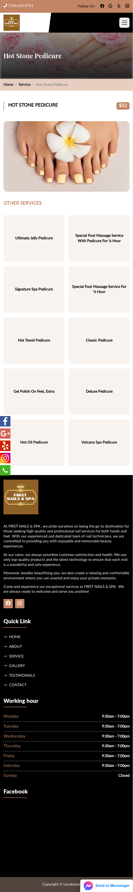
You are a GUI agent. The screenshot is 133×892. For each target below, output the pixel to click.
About (12, 646)
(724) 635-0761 (18, 6)
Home (8, 84)
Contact (15, 685)
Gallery (14, 666)
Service (24, 84)
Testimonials (19, 675)
